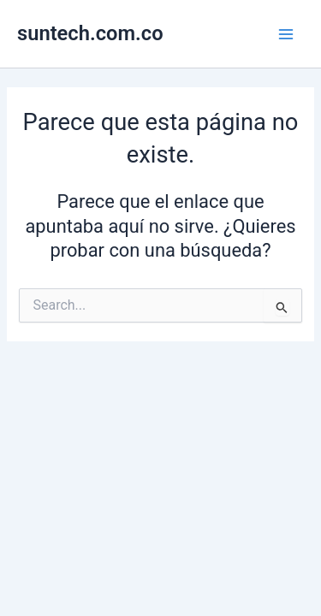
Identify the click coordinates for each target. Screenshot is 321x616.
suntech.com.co (90, 33)
